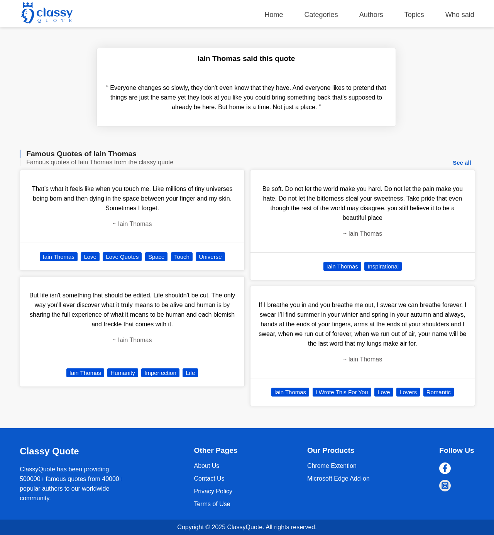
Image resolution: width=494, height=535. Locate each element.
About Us (206, 465)
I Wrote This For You (342, 392)
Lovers (408, 392)
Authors (371, 15)
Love (90, 256)
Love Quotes (122, 256)
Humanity (122, 373)
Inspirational (383, 266)
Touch (181, 256)
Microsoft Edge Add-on (338, 478)
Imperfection (160, 373)
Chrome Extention (332, 465)
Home (274, 15)
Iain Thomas (58, 256)
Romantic (438, 392)
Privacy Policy (213, 491)
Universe (210, 256)
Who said (459, 15)
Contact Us (209, 478)
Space (156, 256)
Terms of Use (212, 504)
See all (462, 162)
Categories (321, 15)
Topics (414, 15)
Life (190, 373)
